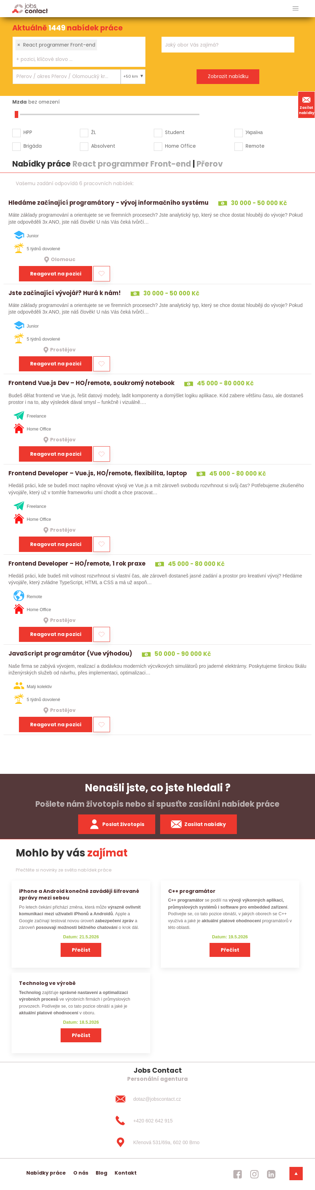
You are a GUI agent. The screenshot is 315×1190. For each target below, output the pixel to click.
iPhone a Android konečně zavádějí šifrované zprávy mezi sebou (79, 894)
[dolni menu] (296, 1173)
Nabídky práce (46, 1172)
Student (175, 132)
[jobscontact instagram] (254, 1174)
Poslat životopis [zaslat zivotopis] (116, 824)
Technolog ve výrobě (47, 983)
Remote (255, 145)
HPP (27, 132)
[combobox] (79, 52)
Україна (254, 132)
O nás (80, 1172)
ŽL (93, 132)
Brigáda (32, 145)
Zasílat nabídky (306, 104)
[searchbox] (74, 59)
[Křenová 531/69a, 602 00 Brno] (157, 1142)
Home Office (180, 145)
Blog (101, 1172)
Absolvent (103, 145)
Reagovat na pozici (55, 273)
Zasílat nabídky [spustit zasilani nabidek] (198, 824)
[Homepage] (30, 8)
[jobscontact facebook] (237, 1174)
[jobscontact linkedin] (271, 1174)
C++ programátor (191, 891)
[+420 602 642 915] (157, 1120)
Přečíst (81, 949)
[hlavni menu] (295, 8)
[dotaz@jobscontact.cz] (157, 1099)
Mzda (19, 101)
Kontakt (126, 1172)
